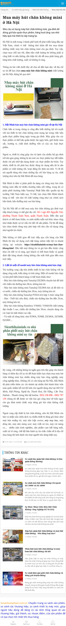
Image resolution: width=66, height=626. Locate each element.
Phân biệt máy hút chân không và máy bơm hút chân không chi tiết (42, 550)
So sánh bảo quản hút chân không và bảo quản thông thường (43, 460)
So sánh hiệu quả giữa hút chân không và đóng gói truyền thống (44, 574)
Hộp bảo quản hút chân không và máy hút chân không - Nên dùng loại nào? (44, 532)
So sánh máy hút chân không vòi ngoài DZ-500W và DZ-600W (43, 484)
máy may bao (51, 420)
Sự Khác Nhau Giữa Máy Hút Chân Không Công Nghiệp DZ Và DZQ (41, 508)
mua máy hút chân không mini (37, 70)
